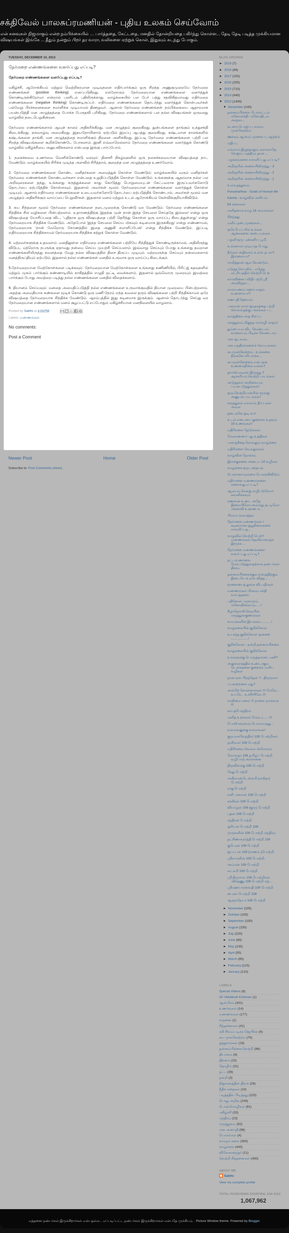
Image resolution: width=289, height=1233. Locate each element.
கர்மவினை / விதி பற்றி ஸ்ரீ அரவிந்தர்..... (247, 281)
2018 (228, 70)
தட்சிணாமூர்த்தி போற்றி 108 (248, 839)
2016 (228, 82)
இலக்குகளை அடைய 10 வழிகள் (252, 461)
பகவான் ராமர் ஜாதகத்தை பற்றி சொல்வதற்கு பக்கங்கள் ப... (251, 308)
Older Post (197, 458)
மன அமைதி (228, 1130)
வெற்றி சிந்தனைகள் (234, 1158)
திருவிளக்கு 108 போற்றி (245, 765)
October (234, 914)
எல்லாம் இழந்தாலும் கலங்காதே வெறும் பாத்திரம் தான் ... (251, 151)
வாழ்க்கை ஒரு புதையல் (245, 468)
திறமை (224, 1060)
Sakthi (229, 1176)
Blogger (254, 1221)
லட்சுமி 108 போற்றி (242, 871)
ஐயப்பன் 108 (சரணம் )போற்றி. (251, 852)
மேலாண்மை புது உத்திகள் (247, 436)
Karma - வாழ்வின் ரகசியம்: (247, 198)
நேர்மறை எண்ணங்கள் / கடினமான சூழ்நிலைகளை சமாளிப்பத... (249, 525)
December (236, 107)
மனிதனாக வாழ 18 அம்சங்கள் (250, 210)
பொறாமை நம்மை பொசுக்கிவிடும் (253, 474)
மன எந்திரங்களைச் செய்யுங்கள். (252, 345)
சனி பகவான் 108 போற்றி (246, 795)
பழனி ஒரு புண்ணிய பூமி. (247, 239)
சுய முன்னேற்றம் (232, 1037)
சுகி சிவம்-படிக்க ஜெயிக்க (238, 1031)
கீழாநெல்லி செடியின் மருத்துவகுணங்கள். (244, 613)
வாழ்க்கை (226, 1147)
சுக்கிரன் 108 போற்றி (242, 801)
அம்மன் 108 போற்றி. (243, 864)
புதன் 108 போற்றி (240, 814)
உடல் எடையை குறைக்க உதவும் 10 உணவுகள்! (252, 421)
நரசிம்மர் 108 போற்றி (243, 742)
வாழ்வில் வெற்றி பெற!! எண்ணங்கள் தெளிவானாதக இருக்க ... (250, 539)
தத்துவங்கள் (228, 1043)
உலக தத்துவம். (238, 185)
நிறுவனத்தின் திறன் (234, 1083)
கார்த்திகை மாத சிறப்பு (244, 316)
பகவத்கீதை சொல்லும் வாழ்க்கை (252, 442)
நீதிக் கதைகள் (229, 1089)
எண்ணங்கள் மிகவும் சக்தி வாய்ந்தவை (247, 592)
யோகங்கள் (227, 1135)
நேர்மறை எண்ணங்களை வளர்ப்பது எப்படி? (246, 552)
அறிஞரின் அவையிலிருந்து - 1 (250, 179)
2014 (228, 95)
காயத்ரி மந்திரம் (239, 711)
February (235, 965)
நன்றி (223, 1077)
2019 (228, 63)
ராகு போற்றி (236, 788)
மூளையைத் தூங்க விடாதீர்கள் (250, 584)
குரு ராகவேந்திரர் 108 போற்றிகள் (252, 736)
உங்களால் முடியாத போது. (248, 246)
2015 (228, 89)
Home (109, 458)
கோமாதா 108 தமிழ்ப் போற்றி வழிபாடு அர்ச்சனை (249, 757)
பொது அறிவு (229, 1101)
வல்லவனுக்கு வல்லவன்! (246, 730)
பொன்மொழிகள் (232, 1106)
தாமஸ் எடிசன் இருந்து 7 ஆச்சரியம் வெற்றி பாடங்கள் (251, 374)
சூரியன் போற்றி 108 (242, 826)
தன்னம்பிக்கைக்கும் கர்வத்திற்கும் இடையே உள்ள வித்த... (252, 576)
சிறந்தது (233, 217)
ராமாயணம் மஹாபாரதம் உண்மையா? (246, 291)
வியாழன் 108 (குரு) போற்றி (248, 807)
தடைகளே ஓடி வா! (241, 413)
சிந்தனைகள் (228, 1026)
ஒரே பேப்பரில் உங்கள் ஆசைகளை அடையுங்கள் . (249, 231)
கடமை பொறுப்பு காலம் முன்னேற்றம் (245, 128)
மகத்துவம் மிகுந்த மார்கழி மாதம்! (252, 322)
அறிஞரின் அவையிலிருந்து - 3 (250, 166)
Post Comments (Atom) (45, 468)
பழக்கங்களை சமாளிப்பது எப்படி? (253, 159)
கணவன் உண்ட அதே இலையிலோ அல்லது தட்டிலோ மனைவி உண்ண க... (253, 505)
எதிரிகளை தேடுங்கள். (244, 430)
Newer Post (20, 458)
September (236, 921)
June (232, 940)
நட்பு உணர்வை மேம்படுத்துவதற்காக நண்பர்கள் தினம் (253, 564)
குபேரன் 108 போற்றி (243, 845)
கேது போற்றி (237, 772)
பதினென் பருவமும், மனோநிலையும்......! (244, 603)
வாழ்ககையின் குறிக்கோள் (247, 628)
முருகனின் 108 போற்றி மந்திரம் (251, 833)
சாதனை (225, 1020)
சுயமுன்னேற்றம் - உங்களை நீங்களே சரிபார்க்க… (248, 354)
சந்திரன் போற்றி (239, 820)
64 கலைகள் (236, 204)
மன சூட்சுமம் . (238, 339)
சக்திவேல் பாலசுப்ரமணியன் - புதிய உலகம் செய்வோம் (109, 22)
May (231, 946)
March (233, 959)
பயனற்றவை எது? (241, 684)
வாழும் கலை (229, 1141)
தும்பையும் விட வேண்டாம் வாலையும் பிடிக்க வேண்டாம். (252, 331)
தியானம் (225, 1054)
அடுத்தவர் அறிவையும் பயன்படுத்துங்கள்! (245, 384)
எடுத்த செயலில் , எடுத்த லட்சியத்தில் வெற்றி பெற (248, 271)
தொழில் (225, 1066)
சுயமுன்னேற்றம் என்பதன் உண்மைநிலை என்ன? (247, 364)
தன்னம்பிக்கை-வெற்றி (236, 1049)
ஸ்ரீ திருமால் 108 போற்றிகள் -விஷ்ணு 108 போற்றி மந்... (249, 879)
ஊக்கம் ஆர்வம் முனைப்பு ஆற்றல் (253, 137)
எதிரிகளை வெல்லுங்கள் (246, 449)
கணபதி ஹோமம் (240, 300)
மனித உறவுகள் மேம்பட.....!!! (249, 717)
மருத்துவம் (227, 1124)
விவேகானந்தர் (230, 1152)
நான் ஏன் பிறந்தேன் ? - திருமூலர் (252, 678)
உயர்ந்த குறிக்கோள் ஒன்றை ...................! (248, 636)
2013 (228, 101)
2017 (228, 76)
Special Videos (230, 991)
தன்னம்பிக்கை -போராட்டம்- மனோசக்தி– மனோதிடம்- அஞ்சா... (248, 116)
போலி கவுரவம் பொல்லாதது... (250, 723)
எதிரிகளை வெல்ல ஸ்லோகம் (249, 749)
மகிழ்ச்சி (225, 1112)
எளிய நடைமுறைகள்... (245, 223)
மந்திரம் (225, 1118)
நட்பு (222, 1072)
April (232, 952)
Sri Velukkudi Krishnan (235, 997)
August (233, 927)
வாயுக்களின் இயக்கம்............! (249, 621)
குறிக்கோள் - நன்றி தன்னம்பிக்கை (253, 644)
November (236, 908)
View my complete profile (237, 1182)
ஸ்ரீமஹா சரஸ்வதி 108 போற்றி (250, 887)
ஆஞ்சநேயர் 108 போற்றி (246, 900)
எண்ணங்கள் (29, 317)
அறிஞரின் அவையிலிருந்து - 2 (250, 172)
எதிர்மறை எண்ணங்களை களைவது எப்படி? (246, 482)
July (231, 933)
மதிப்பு (232, 143)
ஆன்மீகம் (226, 1003)
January (234, 971)
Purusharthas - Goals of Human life (252, 191)
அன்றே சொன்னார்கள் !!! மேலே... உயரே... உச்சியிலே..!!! (253, 692)
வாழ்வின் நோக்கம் (241, 455)
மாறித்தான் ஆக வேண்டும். (248, 262)
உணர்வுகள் (228, 1008)
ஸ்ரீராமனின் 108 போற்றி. (246, 858)
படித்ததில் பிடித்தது (233, 1095)
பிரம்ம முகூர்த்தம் (240, 515)
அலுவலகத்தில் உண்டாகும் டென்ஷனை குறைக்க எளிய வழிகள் (250, 667)
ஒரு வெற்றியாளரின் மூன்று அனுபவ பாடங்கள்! (248, 395)
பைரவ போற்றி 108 (242, 894)
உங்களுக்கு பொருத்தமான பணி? (252, 657)
